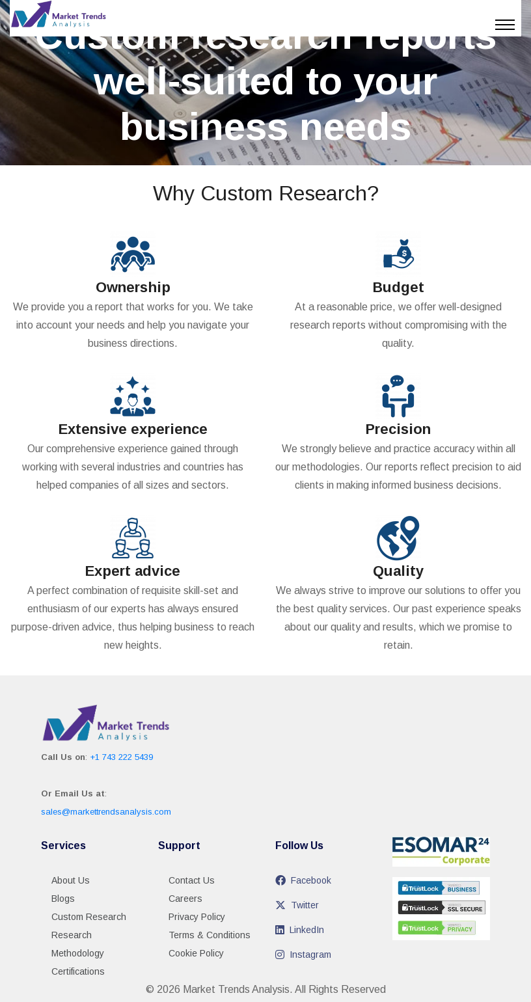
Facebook (303, 880)
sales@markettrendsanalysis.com (106, 812)
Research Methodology (77, 944)
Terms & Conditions (210, 935)
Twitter (297, 905)
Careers (185, 898)
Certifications (78, 971)
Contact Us (192, 880)
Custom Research (88, 917)
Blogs (63, 898)
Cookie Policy (196, 953)
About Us (70, 880)
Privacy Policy (197, 917)
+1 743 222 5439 (121, 757)
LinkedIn (299, 930)
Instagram (303, 954)
